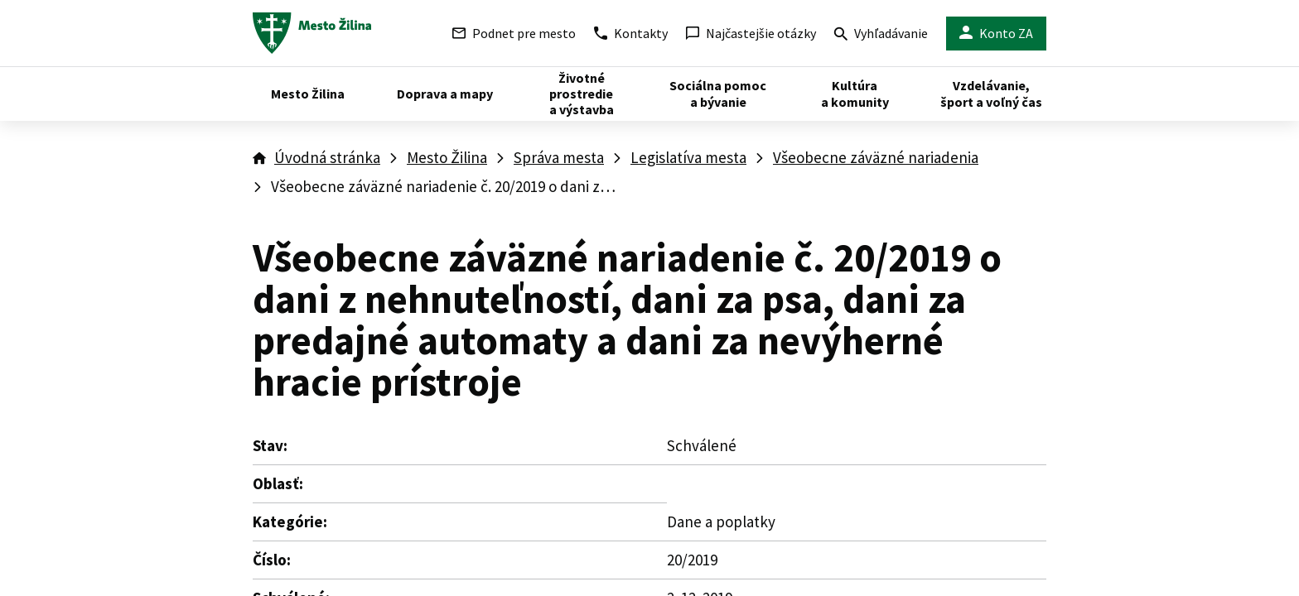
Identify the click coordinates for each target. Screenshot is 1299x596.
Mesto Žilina (447, 157)
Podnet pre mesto (514, 33)
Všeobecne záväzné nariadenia (875, 157)
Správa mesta (559, 157)
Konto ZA (996, 33)
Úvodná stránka (327, 157)
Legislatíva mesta (688, 157)
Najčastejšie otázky (751, 33)
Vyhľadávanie (881, 35)
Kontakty (631, 33)
